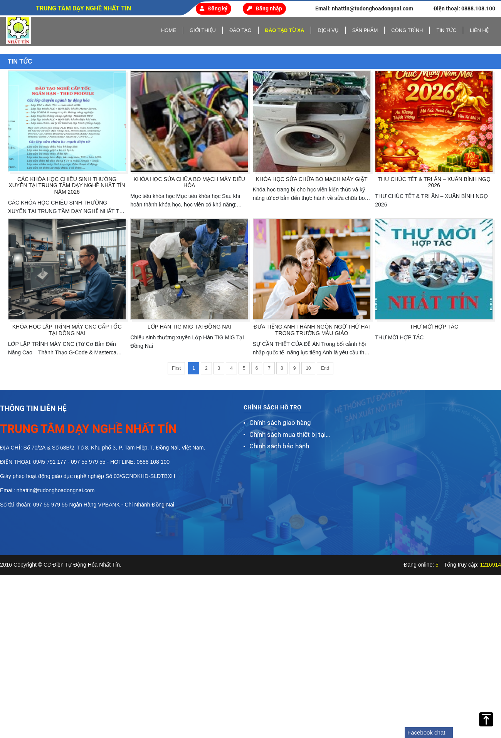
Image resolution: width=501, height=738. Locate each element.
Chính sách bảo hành (279, 446)
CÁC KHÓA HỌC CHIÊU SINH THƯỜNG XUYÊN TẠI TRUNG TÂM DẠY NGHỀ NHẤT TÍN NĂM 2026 (66, 185)
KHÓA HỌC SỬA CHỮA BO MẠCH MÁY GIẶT (312, 179)
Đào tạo (240, 30)
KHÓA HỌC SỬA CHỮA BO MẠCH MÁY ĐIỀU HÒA (189, 182)
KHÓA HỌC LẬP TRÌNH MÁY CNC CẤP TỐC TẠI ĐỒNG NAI (67, 330)
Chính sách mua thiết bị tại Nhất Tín (287, 435)
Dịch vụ (328, 30)
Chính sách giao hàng (280, 422)
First (176, 368)
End (325, 368)
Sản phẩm (365, 30)
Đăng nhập (264, 8)
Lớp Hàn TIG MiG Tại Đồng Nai (189, 327)
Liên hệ (479, 30)
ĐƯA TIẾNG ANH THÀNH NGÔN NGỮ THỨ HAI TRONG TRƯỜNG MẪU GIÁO (312, 330)
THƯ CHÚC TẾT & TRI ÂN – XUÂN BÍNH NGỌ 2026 (434, 182)
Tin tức (446, 30)
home (168, 30)
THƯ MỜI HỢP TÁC (434, 327)
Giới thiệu (203, 30)
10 (308, 368)
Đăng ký (213, 8)
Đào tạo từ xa (284, 30)
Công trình (407, 30)
